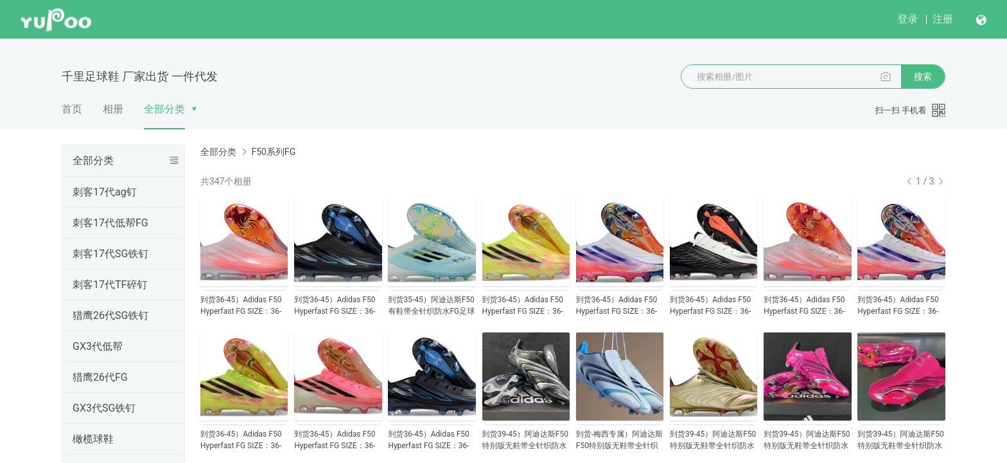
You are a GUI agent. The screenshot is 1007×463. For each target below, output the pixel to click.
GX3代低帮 (98, 346)
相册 (113, 109)
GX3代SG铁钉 (104, 408)
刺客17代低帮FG (110, 223)
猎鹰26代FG (100, 377)
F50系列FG (273, 152)
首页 (72, 109)
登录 (907, 19)
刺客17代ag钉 (105, 192)
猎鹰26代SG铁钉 (110, 315)
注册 (943, 19)
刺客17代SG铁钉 (110, 254)
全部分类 (164, 109)
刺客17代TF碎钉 (110, 284)
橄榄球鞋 (93, 439)
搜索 (923, 76)
